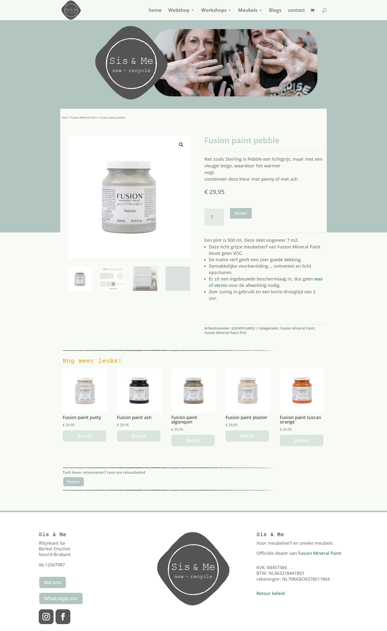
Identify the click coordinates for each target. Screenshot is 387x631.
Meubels (247, 10)
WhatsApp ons (61, 598)
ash (294, 179)
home (155, 10)
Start (65, 117)
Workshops (214, 10)
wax (318, 279)
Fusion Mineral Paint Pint (225, 332)
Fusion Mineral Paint (84, 117)
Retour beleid (270, 593)
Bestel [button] (84, 436)
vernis (220, 285)
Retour (73, 481)
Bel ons (52, 582)
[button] (181, 144)
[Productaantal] (214, 217)
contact (296, 10)
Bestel (241, 213)
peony (267, 179)
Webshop (179, 10)
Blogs (275, 10)
